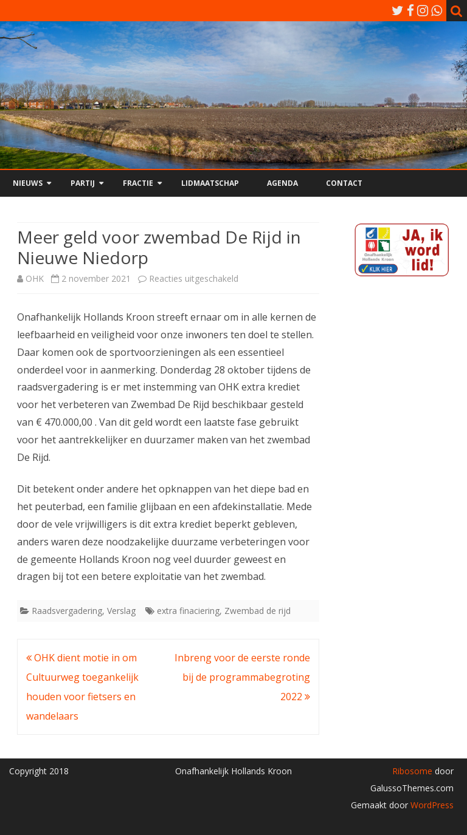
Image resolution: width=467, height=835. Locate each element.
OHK (35, 278)
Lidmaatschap (210, 183)
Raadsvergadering (67, 610)
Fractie (138, 183)
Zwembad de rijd (257, 610)
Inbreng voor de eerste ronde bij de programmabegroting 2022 (242, 677)
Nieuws (28, 183)
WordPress (431, 805)
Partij (83, 183)
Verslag (121, 610)
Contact (344, 183)
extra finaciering (188, 610)
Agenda (282, 183)
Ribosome (412, 771)
